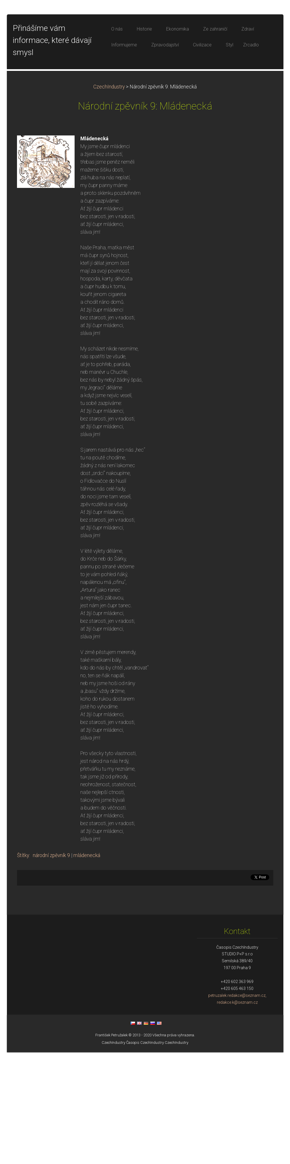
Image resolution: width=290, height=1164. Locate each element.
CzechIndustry (109, 198)
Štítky (23, 967)
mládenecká (86, 967)
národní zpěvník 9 (51, 967)
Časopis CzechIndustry (145, 1154)
